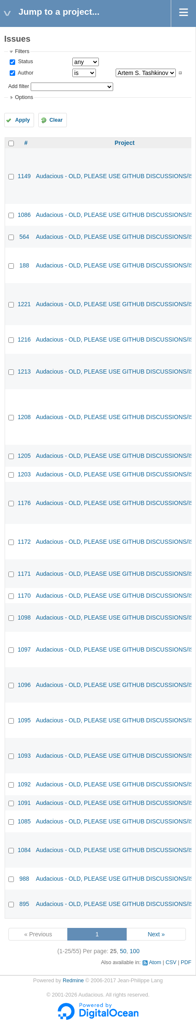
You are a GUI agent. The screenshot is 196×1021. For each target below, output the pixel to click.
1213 (24, 371)
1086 (24, 214)
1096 (24, 685)
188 (24, 265)
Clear (56, 120)
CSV (171, 962)
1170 (24, 595)
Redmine (73, 981)
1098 (24, 617)
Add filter (18, 86)
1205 (24, 455)
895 (24, 904)
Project (124, 142)
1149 (24, 176)
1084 (24, 850)
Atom (155, 962)
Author (24, 73)
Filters (22, 51)
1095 (24, 720)
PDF (186, 962)
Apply (22, 120)
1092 (24, 784)
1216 (24, 339)
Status (24, 61)
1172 (24, 541)
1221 (24, 304)
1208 (24, 417)
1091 (24, 802)
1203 (24, 474)
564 (24, 236)
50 (123, 951)
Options (24, 97)
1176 (24, 503)
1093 (24, 755)
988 (24, 878)
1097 (24, 649)
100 (134, 951)
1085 (24, 821)
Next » (156, 934)
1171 (24, 573)
